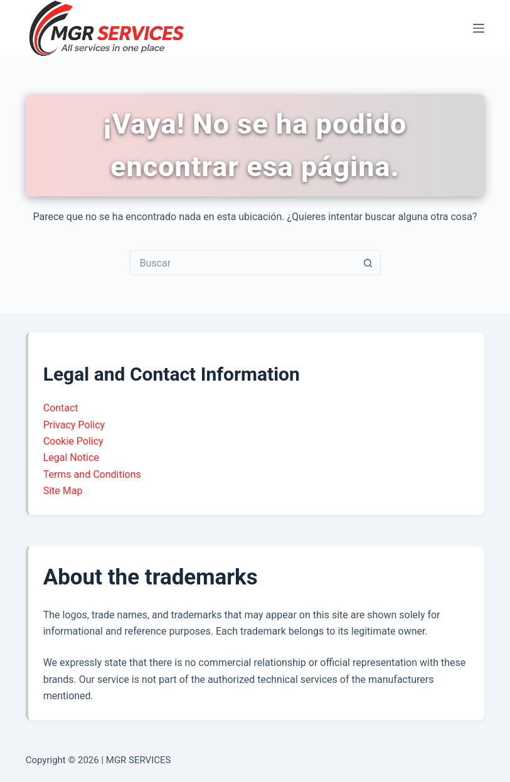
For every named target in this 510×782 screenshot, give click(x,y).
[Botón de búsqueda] (368, 262)
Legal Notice (71, 457)
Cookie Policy (73, 441)
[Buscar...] (243, 262)
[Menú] (478, 28)
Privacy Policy (74, 425)
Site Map (63, 491)
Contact (60, 408)
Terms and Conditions (92, 474)
